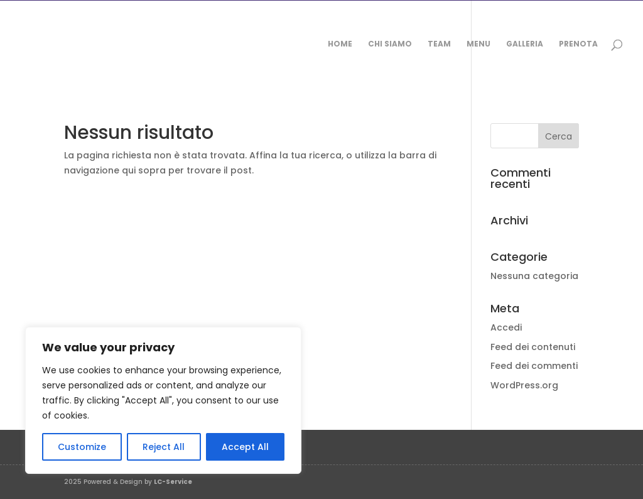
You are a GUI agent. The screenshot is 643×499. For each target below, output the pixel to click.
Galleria (524, 44)
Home (340, 44)
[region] (163, 400)
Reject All (164, 447)
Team (439, 44)
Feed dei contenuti (532, 347)
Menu (478, 44)
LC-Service (173, 481)
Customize (82, 447)
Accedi (506, 327)
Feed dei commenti (534, 365)
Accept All (245, 447)
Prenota (578, 44)
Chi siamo (390, 44)
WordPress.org (524, 385)
